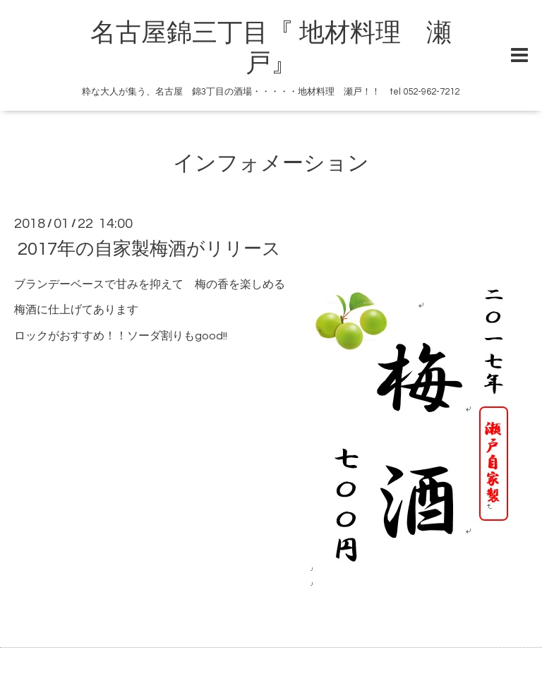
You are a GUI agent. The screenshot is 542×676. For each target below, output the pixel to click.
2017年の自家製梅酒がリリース (149, 248)
